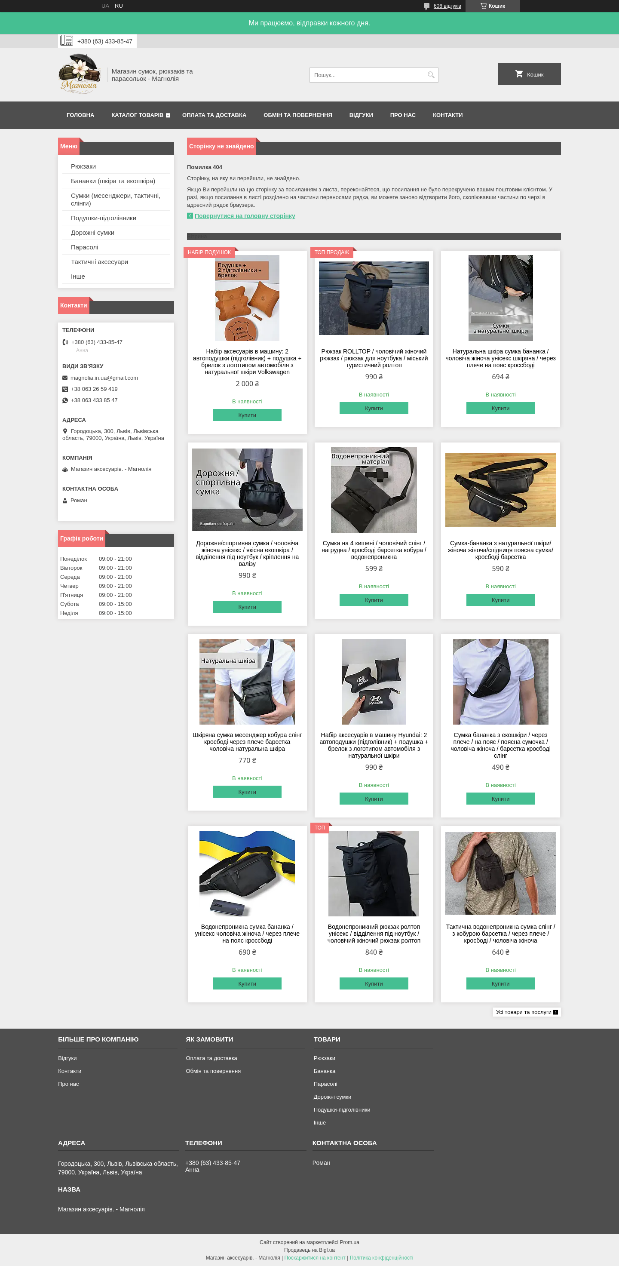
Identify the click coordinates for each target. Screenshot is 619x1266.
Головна (80, 115)
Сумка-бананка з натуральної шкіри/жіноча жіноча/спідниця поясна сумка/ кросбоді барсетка (500, 550)
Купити (247, 415)
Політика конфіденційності (382, 1258)
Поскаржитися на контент (314, 1258)
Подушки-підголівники (103, 217)
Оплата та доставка (214, 115)
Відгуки (361, 115)
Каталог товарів (137, 115)
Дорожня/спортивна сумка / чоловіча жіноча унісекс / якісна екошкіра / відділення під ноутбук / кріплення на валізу (247, 553)
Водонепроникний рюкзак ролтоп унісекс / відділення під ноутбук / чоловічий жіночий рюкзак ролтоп (374, 933)
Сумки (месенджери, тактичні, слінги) (115, 199)
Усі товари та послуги (524, 1012)
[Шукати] (430, 75)
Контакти (448, 115)
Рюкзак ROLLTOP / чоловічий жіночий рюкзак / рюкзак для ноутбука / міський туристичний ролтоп (374, 358)
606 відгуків (447, 6)
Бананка (325, 1071)
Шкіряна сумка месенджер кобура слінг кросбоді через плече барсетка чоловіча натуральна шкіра (247, 741)
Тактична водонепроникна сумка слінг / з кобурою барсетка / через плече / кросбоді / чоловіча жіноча (500, 933)
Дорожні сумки (92, 232)
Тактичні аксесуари (99, 261)
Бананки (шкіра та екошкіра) (113, 180)
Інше (78, 276)
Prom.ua (349, 1242)
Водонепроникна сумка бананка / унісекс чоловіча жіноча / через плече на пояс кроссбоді (247, 933)
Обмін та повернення (298, 115)
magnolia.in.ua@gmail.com (104, 378)
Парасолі (84, 247)
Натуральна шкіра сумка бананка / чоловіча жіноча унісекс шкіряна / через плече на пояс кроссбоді (500, 358)
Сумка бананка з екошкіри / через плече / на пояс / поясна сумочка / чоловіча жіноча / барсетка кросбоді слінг (500, 745)
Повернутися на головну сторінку (245, 215)
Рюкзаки (83, 166)
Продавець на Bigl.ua (309, 1250)
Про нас (403, 115)
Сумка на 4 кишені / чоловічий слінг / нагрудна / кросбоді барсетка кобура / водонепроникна (374, 550)
